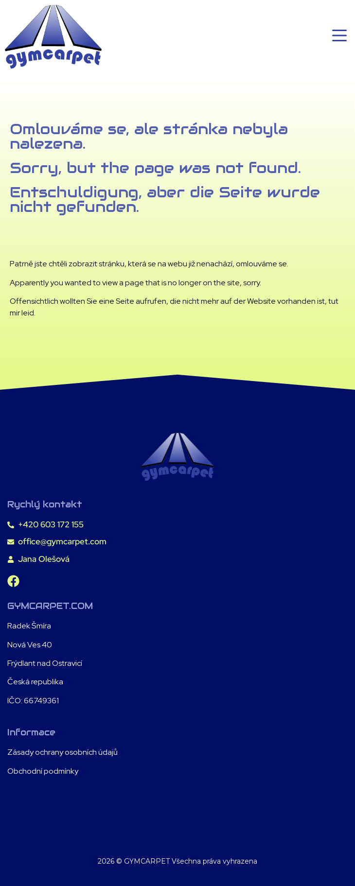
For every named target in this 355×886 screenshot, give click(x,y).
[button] (339, 37)
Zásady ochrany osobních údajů (62, 752)
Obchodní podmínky (42, 771)
